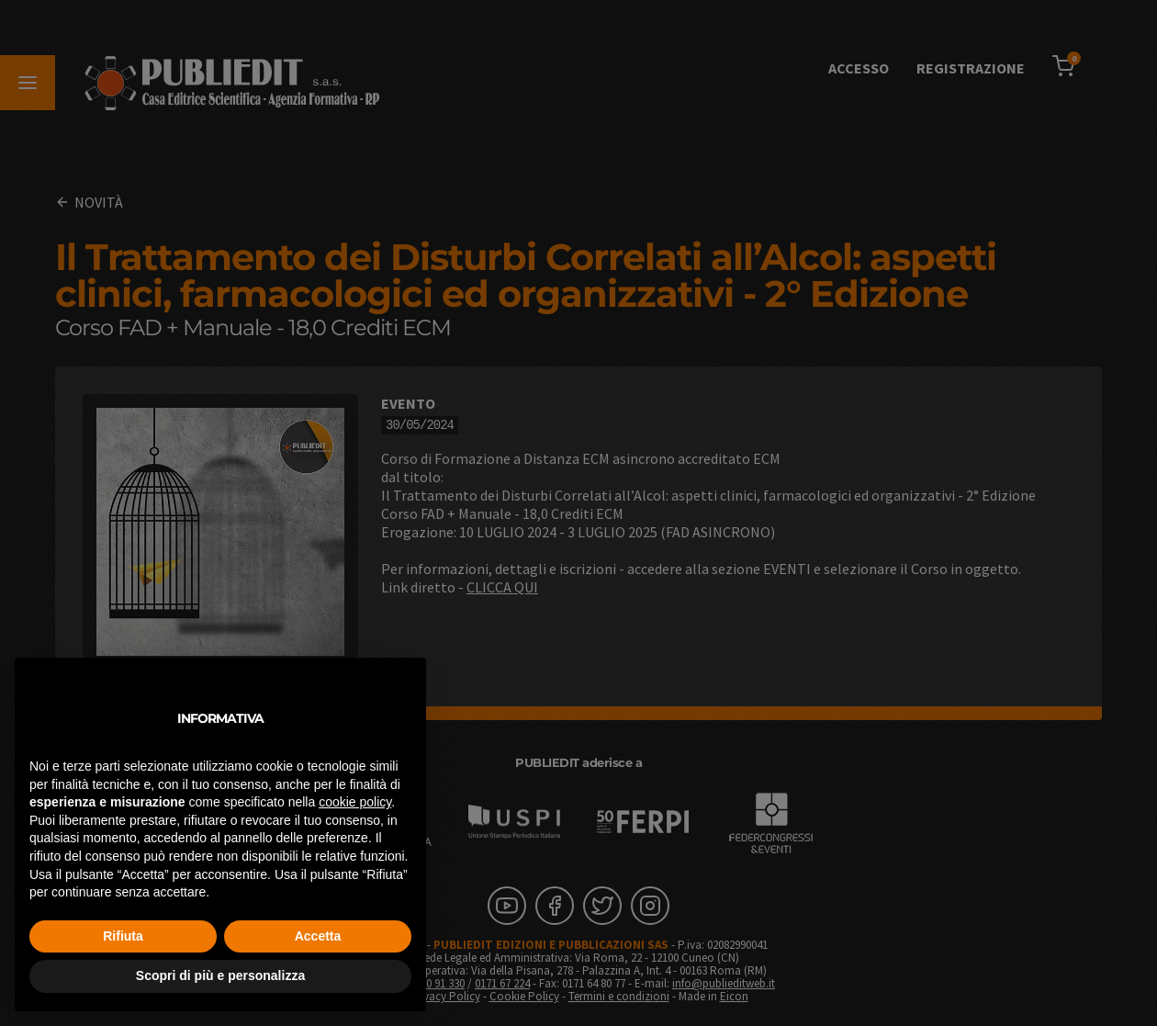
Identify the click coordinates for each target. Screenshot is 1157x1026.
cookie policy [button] (355, 802)
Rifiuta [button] (123, 936)
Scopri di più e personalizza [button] (220, 975)
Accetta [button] (318, 936)
